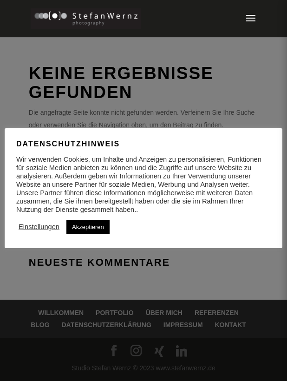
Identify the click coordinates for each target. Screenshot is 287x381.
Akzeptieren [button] (88, 226)
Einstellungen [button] (39, 226)
